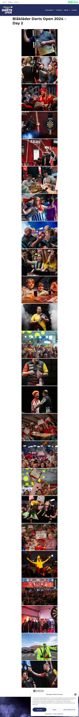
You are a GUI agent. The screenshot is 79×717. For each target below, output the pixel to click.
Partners (59, 10)
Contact (74, 10)
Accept (39, 709)
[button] (75, 694)
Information (50, 10)
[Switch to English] (10, 2)
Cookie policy (48, 713)
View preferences (69, 709)
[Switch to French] (16, 2)
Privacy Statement (58, 713)
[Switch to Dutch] (4, 2)
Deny (54, 709)
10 (42, 691)
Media (67, 10)
